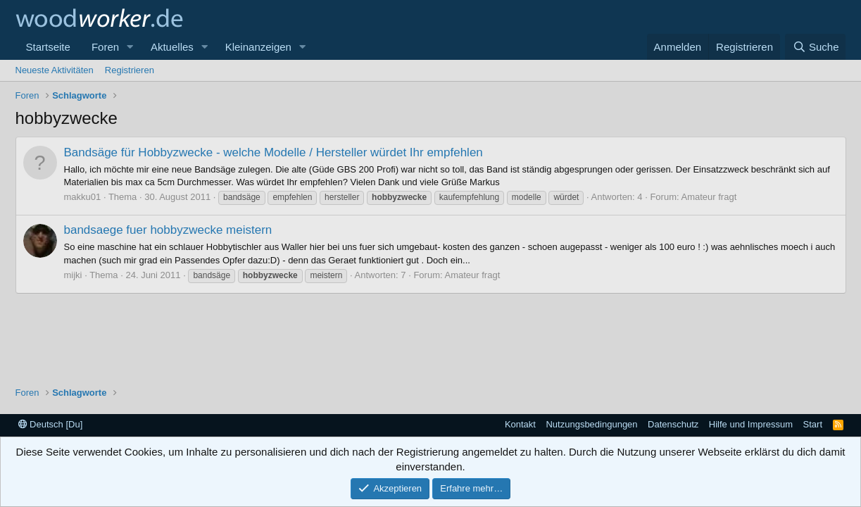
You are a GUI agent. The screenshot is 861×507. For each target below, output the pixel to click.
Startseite (48, 47)
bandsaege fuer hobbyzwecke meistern (168, 230)
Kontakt (520, 424)
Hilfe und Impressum (751, 424)
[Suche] (815, 47)
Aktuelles (172, 47)
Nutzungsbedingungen (591, 424)
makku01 (82, 197)
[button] (130, 47)
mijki (73, 275)
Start (812, 424)
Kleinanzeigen (258, 47)
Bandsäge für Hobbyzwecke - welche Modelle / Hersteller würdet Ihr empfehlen (273, 152)
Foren (105, 47)
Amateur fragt (709, 197)
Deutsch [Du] (50, 424)
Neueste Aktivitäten (54, 70)
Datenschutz (673, 424)
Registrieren (129, 70)
